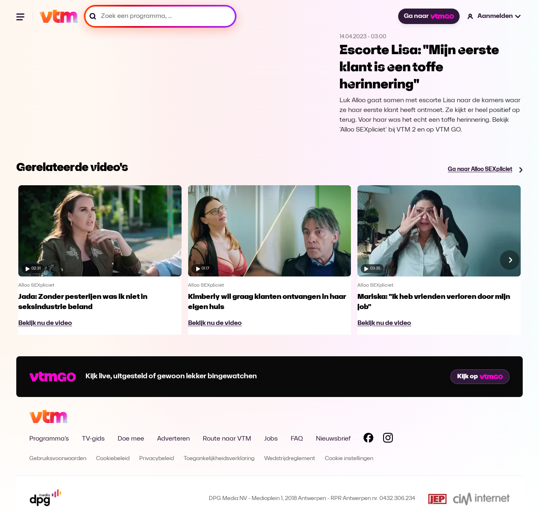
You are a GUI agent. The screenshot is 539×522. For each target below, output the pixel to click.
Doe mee (131, 439)
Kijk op (480, 376)
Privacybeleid (156, 459)
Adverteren (173, 439)
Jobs (271, 439)
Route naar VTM (227, 439)
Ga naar (429, 16)
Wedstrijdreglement (289, 459)
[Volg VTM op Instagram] (388, 439)
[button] (494, 16)
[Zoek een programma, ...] (160, 16)
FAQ (297, 439)
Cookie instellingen (349, 459)
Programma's (49, 439)
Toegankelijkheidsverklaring (219, 459)
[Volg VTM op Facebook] (368, 439)
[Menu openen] (21, 16)
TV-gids (93, 439)
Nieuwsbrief (333, 439)
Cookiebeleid (112, 459)
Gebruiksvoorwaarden (57, 459)
